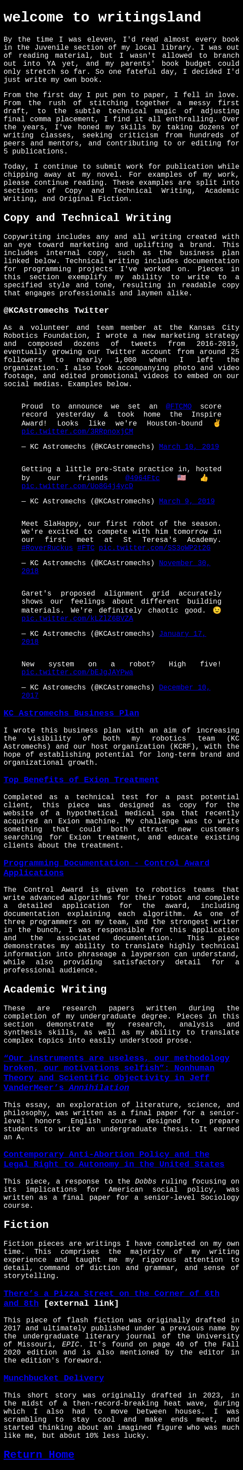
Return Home (39, 1455)
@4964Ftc (142, 478)
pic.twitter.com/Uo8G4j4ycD (77, 486)
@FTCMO (179, 407)
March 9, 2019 (187, 502)
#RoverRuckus (47, 548)
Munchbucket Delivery (54, 1378)
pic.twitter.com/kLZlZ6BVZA (77, 619)
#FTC (85, 548)
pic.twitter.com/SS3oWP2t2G (155, 548)
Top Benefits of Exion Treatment (81, 780)
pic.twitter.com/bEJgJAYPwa (77, 673)
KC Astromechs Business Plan (71, 713)
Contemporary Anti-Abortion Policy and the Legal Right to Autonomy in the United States (114, 1159)
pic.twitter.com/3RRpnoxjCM (77, 432)
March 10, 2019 (189, 447)
